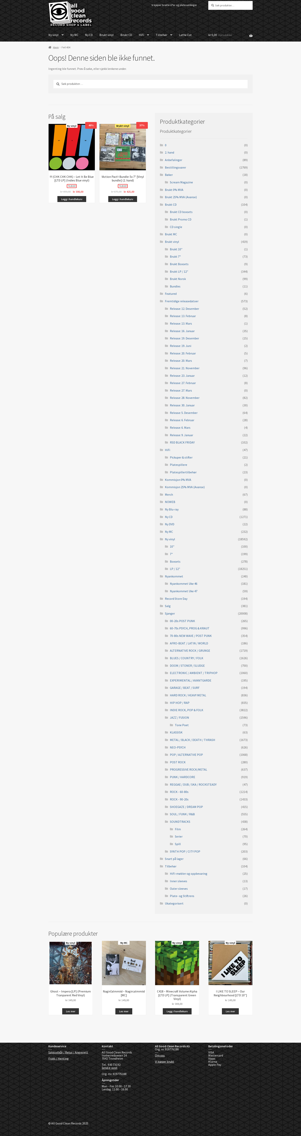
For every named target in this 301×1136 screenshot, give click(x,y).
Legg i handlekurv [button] (71, 199)
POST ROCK (178, 762)
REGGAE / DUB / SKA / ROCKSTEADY (193, 784)
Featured (171, 294)
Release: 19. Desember (184, 338)
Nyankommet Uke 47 (183, 591)
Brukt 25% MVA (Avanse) (181, 197)
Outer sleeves (179, 888)
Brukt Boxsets (179, 264)
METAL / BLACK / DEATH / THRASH (192, 740)
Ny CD (89, 35)
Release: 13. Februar (183, 316)
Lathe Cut (185, 35)
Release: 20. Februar (183, 353)
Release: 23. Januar (182, 376)
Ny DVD (169, 524)
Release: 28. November (184, 398)
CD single (176, 227)
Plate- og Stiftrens (182, 896)
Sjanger (170, 613)
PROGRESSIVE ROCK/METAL (188, 769)
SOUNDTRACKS (180, 822)
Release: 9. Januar (181, 435)
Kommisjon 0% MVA (178, 480)
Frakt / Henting (58, 1058)
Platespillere (178, 465)
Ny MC (74, 35)
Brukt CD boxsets (181, 212)
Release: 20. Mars (181, 361)
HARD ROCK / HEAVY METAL (188, 695)
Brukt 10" (176, 249)
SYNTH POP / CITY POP (185, 851)
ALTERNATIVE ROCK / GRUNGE (190, 650)
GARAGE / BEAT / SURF (184, 688)
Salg (168, 606)
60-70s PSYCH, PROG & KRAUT (189, 628)
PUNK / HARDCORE (182, 777)
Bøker (169, 175)
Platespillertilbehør (183, 472)
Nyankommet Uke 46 (183, 584)
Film (178, 829)
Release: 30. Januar (182, 405)
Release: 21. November (184, 368)
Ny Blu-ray (172, 509)
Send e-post (109, 1068)
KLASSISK (176, 732)
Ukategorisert (174, 903)
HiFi (141, 35)
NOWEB (170, 502)
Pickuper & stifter (181, 457)
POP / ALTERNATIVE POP (186, 755)
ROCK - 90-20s (179, 799)
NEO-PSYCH (178, 747)
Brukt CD (126, 35)
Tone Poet (182, 725)
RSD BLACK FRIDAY (182, 442)
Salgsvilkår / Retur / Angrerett (68, 1052)
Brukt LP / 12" (179, 271)
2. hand (169, 152)
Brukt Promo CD (180, 219)
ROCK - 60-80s (179, 792)
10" (172, 546)
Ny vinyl (53, 35)
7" (171, 554)
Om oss (160, 1055)
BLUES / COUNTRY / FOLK (186, 658)
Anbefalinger (173, 160)
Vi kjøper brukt (164, 1061)
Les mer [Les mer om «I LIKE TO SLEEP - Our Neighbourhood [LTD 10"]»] (230, 1011)
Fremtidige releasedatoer (181, 301)
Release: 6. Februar (182, 420)
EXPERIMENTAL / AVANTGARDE (190, 680)
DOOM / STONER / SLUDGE (187, 665)
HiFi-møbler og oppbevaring (188, 873)
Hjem (56, 47)
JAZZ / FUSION (179, 717)
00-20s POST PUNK (182, 621)
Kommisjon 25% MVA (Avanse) (185, 487)
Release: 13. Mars (181, 323)
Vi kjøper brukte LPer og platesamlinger (174, 5)
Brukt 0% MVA (174, 190)
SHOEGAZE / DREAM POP (186, 807)
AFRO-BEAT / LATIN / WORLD (189, 643)
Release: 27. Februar (183, 383)
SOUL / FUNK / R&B (182, 814)
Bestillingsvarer (175, 167)
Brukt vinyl (106, 35)
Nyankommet (174, 576)
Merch (169, 494)
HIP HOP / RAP (179, 703)
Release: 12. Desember (184, 309)
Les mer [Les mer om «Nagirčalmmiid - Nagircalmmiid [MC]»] (123, 1011)
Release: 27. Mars (181, 390)
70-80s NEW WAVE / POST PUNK (191, 636)
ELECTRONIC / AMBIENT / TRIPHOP (193, 673)
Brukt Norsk (178, 279)
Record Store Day (176, 599)
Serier (179, 836)
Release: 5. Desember (184, 413)
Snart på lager (174, 859)
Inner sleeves (178, 881)
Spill (178, 844)
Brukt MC (171, 234)
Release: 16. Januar (182, 331)
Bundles (175, 286)
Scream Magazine (181, 182)
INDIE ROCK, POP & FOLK (186, 710)
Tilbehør (161, 35)
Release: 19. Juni (180, 346)
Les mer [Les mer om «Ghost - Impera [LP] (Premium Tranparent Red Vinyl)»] (70, 1011)
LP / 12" (175, 569)
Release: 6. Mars (180, 427)
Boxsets (175, 561)
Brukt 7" (175, 256)
